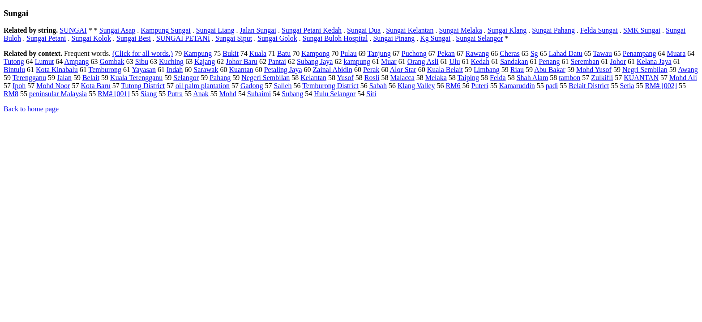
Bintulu (14, 69)
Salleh (283, 85)
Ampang (76, 61)
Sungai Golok (277, 38)
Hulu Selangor (334, 93)
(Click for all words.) (142, 53)
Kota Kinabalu (57, 69)
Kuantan (241, 69)
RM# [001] (114, 93)
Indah (175, 69)
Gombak (112, 61)
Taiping (468, 77)
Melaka (436, 77)
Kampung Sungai (166, 30)
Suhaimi (259, 93)
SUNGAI (73, 30)
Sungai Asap (117, 30)
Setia (627, 85)
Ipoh (19, 85)
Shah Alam (532, 77)
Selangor (186, 77)
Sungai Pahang (553, 30)
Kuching (171, 61)
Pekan (446, 53)
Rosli (372, 77)
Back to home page (31, 109)
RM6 (453, 85)
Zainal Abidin (332, 69)
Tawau (602, 53)
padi (552, 85)
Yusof (345, 77)
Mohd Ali (683, 77)
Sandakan (514, 61)
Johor (618, 61)
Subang (292, 93)
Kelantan (313, 77)
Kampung (198, 53)
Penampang (639, 53)
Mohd (227, 93)
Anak (201, 93)
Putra (175, 93)
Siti (371, 93)
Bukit (231, 53)
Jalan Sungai (258, 30)
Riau (517, 69)
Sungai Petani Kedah (312, 30)
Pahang (220, 77)
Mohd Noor (53, 85)
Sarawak (205, 69)
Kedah (480, 61)
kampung (356, 61)
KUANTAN (641, 77)
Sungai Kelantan (409, 30)
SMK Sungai (641, 30)
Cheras (509, 53)
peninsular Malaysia (58, 93)
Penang (549, 61)
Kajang (204, 61)
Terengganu (29, 77)
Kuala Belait (445, 69)
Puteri (479, 85)
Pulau (348, 53)
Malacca (402, 77)
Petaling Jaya (283, 69)
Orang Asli (423, 61)
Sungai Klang (507, 30)
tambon (569, 77)
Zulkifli (602, 77)
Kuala (257, 53)
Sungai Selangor (479, 38)
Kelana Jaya (654, 61)
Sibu (141, 61)
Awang (688, 69)
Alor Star (403, 69)
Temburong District (330, 85)
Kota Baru (95, 85)
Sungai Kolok (91, 38)
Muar (389, 61)
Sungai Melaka (460, 30)
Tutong (14, 61)
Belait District (589, 85)
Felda (498, 77)
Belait (90, 77)
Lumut (44, 61)
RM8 (11, 93)
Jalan (64, 77)
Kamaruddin (517, 85)
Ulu (454, 61)
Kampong (315, 53)
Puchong (414, 53)
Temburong (104, 69)
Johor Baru (241, 61)
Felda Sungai (599, 30)
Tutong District (143, 85)
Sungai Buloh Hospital (335, 38)
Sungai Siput (233, 38)
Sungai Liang (215, 30)
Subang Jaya (315, 61)
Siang (149, 93)
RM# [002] (661, 85)
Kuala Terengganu (136, 77)
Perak (371, 69)
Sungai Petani (46, 38)
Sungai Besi (133, 38)
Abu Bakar (549, 69)
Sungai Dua (364, 30)
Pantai (277, 61)
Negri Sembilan (645, 69)
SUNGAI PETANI (183, 38)
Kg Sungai (435, 38)
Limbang (487, 69)
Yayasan (143, 69)
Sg (534, 53)
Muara (676, 53)
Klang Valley (416, 85)
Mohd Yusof (594, 69)
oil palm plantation (203, 85)
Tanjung (379, 53)
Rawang (477, 53)
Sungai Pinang (394, 38)
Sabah (378, 85)
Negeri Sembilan (265, 77)
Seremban (584, 61)
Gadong (251, 85)
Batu (284, 53)
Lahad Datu (565, 53)
